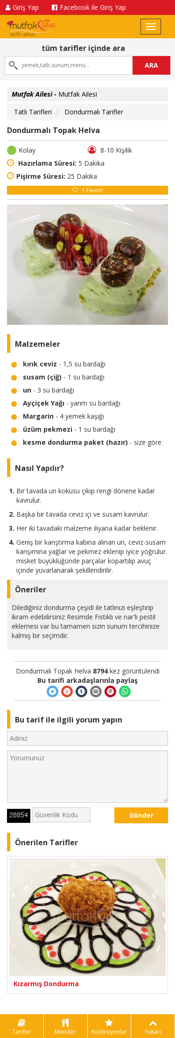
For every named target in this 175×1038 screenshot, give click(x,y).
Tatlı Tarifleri (33, 111)
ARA (151, 65)
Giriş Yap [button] (22, 7)
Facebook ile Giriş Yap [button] (89, 7)
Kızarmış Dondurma (46, 983)
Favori (87, 190)
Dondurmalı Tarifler (93, 111)
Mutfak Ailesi (54, 94)
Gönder (141, 815)
